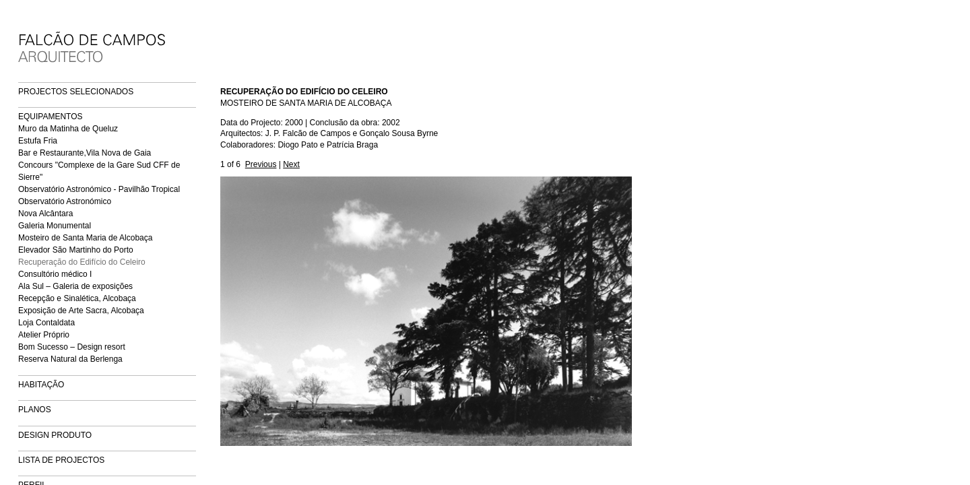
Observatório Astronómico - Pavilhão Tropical (99, 189)
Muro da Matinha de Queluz (68, 128)
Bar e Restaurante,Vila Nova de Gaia (84, 153)
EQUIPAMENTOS (50, 116)
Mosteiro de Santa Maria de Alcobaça (85, 238)
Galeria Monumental (54, 225)
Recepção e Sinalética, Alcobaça (77, 298)
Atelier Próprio (43, 335)
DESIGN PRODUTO (55, 435)
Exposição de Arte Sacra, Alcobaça (81, 310)
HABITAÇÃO (41, 384)
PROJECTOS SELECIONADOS (75, 91)
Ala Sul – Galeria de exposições (75, 286)
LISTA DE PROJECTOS (61, 460)
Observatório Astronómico (64, 201)
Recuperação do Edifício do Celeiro (82, 262)
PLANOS (34, 409)
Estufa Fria (37, 141)
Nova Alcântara (45, 213)
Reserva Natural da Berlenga (70, 359)
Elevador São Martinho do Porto (75, 250)
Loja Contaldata (46, 322)
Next (291, 164)
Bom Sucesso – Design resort (71, 347)
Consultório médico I (55, 274)
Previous (261, 164)
